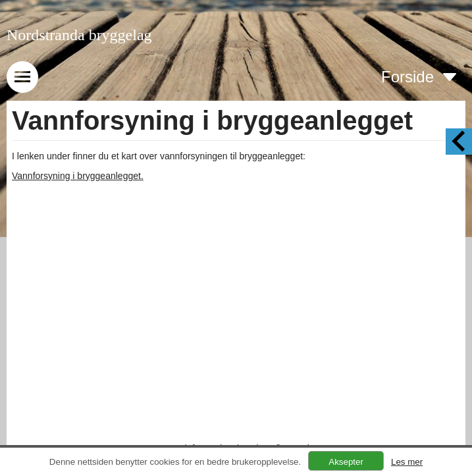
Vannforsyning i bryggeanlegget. (78, 176)
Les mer (407, 462)
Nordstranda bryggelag (79, 34)
